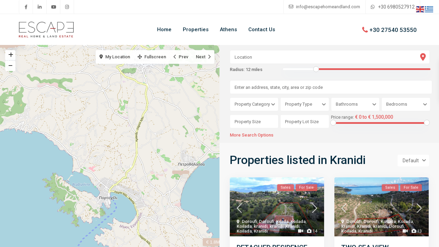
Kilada (282, 221)
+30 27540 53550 (393, 29)
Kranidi (292, 226)
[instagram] (67, 7)
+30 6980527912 (396, 7)
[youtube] (53, 7)
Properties (196, 29)
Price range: (342, 117)
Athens (228, 29)
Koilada (298, 221)
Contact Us (261, 29)
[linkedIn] (40, 7)
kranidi (261, 226)
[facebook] (26, 7)
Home (164, 29)
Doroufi (249, 221)
